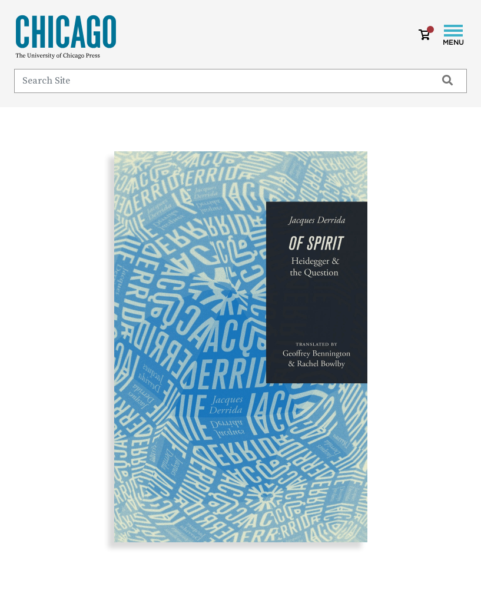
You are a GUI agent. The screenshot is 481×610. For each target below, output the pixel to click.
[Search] (220, 80)
